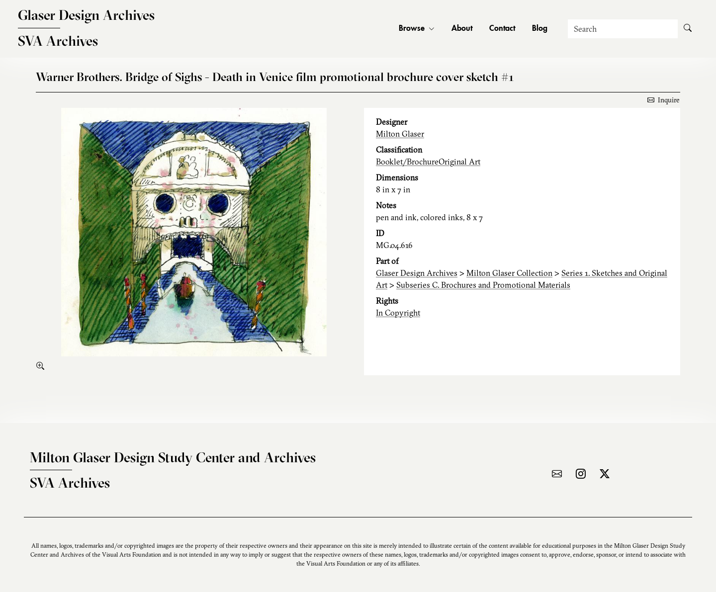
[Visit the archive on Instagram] (581, 474)
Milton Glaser (400, 134)
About (461, 29)
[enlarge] (42, 365)
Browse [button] (417, 29)
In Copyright (398, 313)
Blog (539, 29)
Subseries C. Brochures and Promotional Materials (483, 285)
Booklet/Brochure (407, 162)
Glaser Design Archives (416, 273)
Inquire (663, 99)
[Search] (623, 28)
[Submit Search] (687, 28)
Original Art (459, 162)
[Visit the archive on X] (605, 474)
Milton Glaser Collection (509, 273)
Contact (502, 29)
